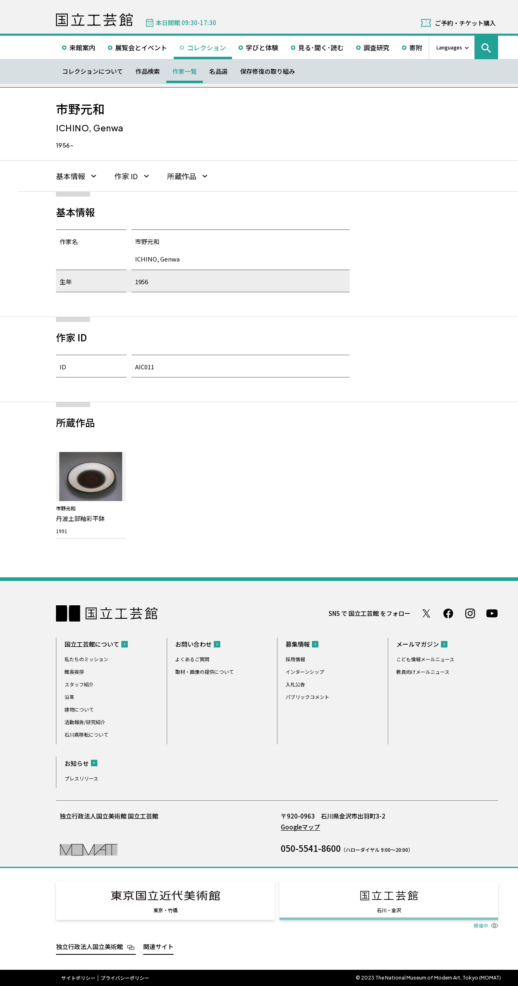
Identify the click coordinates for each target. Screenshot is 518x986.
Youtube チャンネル (492, 613)
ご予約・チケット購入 (465, 23)
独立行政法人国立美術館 (89, 946)
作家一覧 (184, 71)
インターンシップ (305, 671)
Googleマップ (300, 827)
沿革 (69, 696)
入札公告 (295, 684)
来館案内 (82, 47)
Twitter (426, 613)
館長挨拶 (74, 671)
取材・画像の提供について (204, 671)
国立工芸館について (91, 644)
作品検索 (147, 71)
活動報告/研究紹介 (84, 721)
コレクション (206, 47)
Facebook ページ (448, 613)
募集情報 (298, 644)
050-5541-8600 (311, 848)
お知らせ (76, 763)
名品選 (218, 71)
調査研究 (376, 47)
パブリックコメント (307, 696)
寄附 (415, 47)
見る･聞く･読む (321, 47)
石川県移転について (86, 734)
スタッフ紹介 (79, 684)
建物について (79, 709)
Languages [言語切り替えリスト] (449, 47)
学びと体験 (262, 47)
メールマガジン (417, 644)
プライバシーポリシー (125, 978)
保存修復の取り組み (267, 71)
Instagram (470, 613)
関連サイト (158, 946)
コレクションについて (92, 71)
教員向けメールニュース (422, 671)
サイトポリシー (78, 978)
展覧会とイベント (141, 47)
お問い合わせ (193, 644)
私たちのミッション (86, 659)
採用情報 (295, 659)
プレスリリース (81, 778)
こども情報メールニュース (425, 659)
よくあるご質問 (192, 659)
